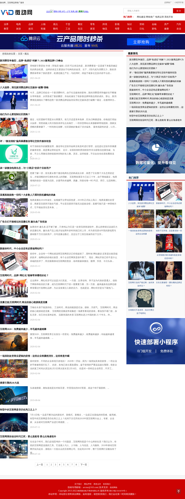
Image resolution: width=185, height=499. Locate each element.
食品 (129, 28)
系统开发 (168, 17)
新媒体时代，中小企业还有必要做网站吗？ (22, 248)
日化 (142, 28)
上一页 (40, 465)
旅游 (18, 28)
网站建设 (141, 17)
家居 (92, 28)
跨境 (105, 24)
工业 (68, 28)
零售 (92, 24)
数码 (55, 28)
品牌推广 (168, 2)
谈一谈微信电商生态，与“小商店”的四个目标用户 (25, 168)
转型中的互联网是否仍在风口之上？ (18, 409)
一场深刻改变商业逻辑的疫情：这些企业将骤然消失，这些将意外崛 (34, 356)
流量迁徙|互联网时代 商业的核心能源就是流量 (23, 302)
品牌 (31, 24)
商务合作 (97, 484)
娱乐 (31, 28)
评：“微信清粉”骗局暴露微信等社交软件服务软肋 (25, 141)
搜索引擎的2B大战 (9, 383)
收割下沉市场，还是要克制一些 (169, 231)
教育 (6, 28)
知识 (129, 24)
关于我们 (78, 484)
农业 (179, 28)
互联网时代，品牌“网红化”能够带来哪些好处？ (24, 275)
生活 (80, 28)
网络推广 (150, 17)
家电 (154, 28)
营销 (142, 24)
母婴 (117, 28)
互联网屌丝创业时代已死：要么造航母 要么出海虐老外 (28, 436)
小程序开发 (179, 2)
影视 (117, 24)
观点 (55, 24)
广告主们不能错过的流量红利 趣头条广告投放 (23, 221)
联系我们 (107, 484)
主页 (20, 54)
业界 (6, 24)
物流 (105, 28)
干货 (68, 24)
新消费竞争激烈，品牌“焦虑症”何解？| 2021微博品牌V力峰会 (31, 60)
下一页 (83, 465)
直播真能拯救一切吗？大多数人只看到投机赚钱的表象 (28, 195)
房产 (166, 24)
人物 (43, 24)
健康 (166, 28)
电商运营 (159, 17)
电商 (18, 24)
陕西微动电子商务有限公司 (88, 491)
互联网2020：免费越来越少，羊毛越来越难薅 (23, 329)
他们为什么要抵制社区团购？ (15, 114)
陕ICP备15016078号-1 (118, 491)
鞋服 (43, 28)
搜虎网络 (113, 487)
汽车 (179, 24)
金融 (154, 24)
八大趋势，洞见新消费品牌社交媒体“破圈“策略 (24, 87)
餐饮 (80, 24)
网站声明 (87, 484)
